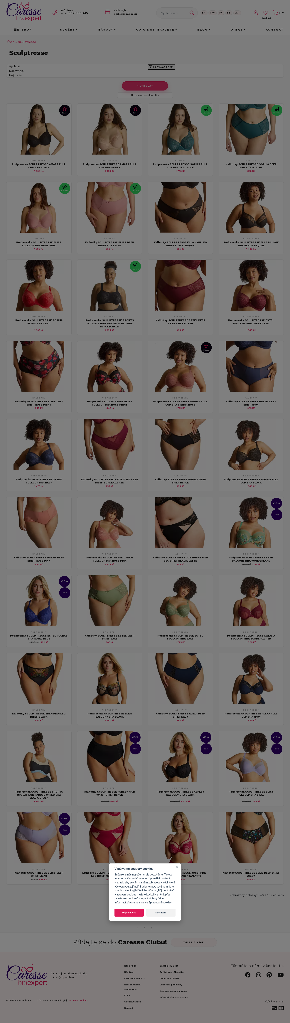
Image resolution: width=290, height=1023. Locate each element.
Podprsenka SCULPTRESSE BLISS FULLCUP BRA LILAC (251, 793)
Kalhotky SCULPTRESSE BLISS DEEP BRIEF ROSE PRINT (38, 403)
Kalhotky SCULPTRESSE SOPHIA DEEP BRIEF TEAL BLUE (251, 166)
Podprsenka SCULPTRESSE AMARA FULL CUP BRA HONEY (110, 166)
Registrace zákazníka (172, 972)
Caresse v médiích (134, 978)
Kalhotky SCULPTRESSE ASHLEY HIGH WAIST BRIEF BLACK (109, 793)
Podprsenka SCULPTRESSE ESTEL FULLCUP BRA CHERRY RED (251, 322)
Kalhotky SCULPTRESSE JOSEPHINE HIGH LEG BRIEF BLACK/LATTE (180, 559)
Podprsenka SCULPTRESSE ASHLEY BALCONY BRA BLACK (180, 793)
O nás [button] (237, 29)
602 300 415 (75, 13)
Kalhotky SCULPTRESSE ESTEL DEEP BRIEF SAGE (109, 637)
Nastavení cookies (78, 1000)
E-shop (23, 29)
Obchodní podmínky (171, 984)
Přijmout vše (129, 912)
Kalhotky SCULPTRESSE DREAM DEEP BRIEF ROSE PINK (39, 559)
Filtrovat (145, 86)
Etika (127, 995)
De (229, 13)
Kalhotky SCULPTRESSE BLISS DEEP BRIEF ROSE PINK (109, 244)
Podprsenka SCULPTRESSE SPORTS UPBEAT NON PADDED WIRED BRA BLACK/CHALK (39, 794)
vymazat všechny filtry (145, 95)
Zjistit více (193, 942)
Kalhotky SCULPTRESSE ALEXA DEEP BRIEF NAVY (180, 715)
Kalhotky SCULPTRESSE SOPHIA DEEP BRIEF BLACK (180, 481)
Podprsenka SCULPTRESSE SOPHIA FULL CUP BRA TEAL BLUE (180, 166)
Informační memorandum (174, 997)
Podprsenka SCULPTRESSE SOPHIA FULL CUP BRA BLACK (251, 481)
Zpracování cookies (160, 902)
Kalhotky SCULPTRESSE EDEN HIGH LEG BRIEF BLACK (38, 715)
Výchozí (14, 66)
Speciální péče (132, 1001)
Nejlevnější (16, 71)
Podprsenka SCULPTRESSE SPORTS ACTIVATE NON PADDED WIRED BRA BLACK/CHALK (109, 323)
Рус (212, 13)
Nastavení (160, 912)
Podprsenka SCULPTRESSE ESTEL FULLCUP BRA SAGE (180, 637)
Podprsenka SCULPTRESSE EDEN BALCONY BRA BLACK (109, 715)
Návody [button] (105, 29)
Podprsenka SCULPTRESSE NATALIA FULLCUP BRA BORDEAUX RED (251, 637)
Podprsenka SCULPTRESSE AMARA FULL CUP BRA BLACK (39, 166)
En (204, 13)
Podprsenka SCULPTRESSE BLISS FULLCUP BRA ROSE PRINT (109, 403)
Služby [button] (67, 29)
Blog (202, 29)
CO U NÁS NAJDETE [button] (155, 29)
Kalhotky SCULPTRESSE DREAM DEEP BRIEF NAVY (251, 403)
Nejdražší (16, 75)
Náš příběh (130, 966)
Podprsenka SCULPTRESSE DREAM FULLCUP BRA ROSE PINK (109, 559)
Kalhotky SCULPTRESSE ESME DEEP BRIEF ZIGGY (251, 874)
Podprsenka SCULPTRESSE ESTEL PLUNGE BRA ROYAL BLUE (39, 637)
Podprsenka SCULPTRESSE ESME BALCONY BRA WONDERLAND (251, 559)
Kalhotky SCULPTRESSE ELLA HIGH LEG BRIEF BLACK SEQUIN (180, 244)
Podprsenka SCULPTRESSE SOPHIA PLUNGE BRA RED (39, 322)
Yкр (237, 13)
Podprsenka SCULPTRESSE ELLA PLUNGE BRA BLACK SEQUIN (251, 244)
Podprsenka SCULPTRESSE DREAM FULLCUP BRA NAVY (39, 481)
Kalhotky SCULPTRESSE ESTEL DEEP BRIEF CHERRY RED (180, 322)
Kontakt (275, 29)
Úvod (10, 42)
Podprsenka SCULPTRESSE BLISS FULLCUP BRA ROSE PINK (38, 244)
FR (221, 13)
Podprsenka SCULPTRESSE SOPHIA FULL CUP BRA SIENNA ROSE (180, 403)
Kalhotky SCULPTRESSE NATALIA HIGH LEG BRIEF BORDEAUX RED (109, 481)
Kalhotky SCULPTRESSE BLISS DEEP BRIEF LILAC (38, 874)
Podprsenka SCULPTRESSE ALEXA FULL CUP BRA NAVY (251, 715)
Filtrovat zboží (161, 67)
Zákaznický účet (169, 966)
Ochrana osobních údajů (52, 1000)
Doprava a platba (169, 978)
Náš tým (128, 972)
